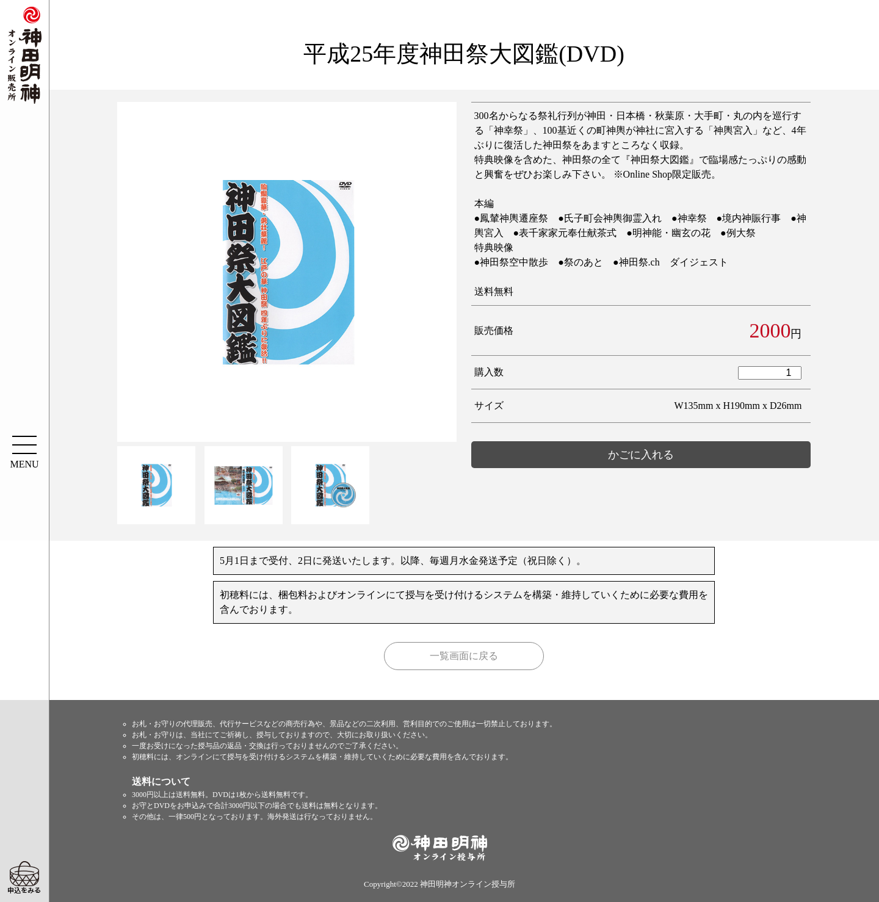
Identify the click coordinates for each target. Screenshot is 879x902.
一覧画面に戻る (464, 656)
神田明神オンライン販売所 (17, 52)
